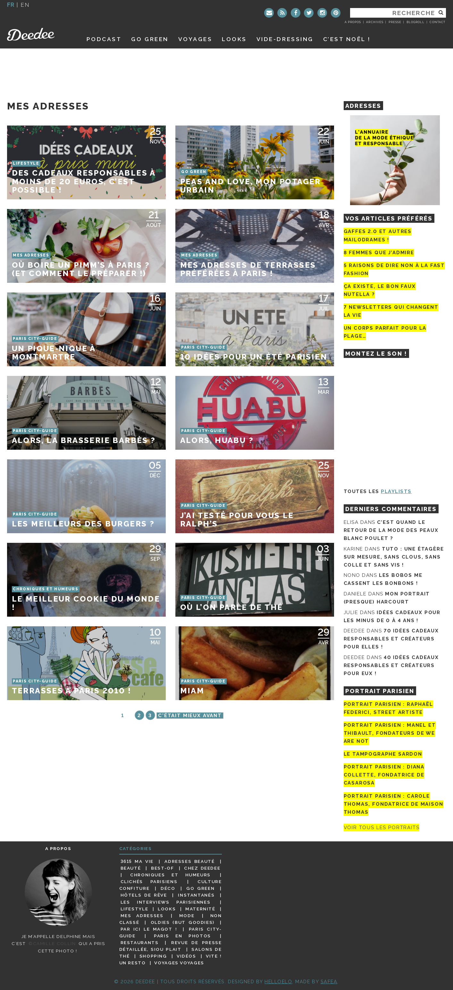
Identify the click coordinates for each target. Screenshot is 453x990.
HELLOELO (278, 981)
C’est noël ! (347, 39)
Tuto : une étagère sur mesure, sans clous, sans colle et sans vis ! (394, 557)
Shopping (153, 956)
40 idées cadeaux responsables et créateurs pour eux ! (391, 665)
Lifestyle (134, 908)
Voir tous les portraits (382, 827)
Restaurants (140, 942)
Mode (187, 915)
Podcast (104, 39)
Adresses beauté (189, 861)
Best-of (162, 868)
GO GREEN (149, 39)
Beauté (131, 868)
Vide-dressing (285, 39)
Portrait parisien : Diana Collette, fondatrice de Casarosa (384, 775)
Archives (374, 22)
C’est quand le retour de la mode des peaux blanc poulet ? (391, 530)
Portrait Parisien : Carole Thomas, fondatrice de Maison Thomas (393, 804)
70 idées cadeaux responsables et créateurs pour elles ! (391, 639)
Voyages (195, 39)
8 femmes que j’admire (379, 253)
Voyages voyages (179, 962)
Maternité (200, 908)
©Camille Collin (52, 943)
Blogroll (415, 22)
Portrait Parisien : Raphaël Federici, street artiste (388, 708)
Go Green (200, 888)
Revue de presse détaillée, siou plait (170, 946)
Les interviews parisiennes (166, 902)
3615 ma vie (137, 861)
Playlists (396, 491)
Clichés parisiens (149, 881)
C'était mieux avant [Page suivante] (190, 715)
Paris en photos (182, 935)
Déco (168, 888)
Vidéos (186, 956)
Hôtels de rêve (144, 895)
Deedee (39, 34)
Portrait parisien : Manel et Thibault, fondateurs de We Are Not (390, 733)
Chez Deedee (202, 868)
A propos (353, 22)
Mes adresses (142, 915)
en (25, 4)
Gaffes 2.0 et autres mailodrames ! (378, 235)
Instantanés (196, 895)
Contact (437, 22)
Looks (234, 39)
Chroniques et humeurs (170, 874)
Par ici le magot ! (149, 929)
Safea (329, 981)
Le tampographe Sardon (383, 754)
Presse (395, 22)
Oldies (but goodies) (182, 922)
